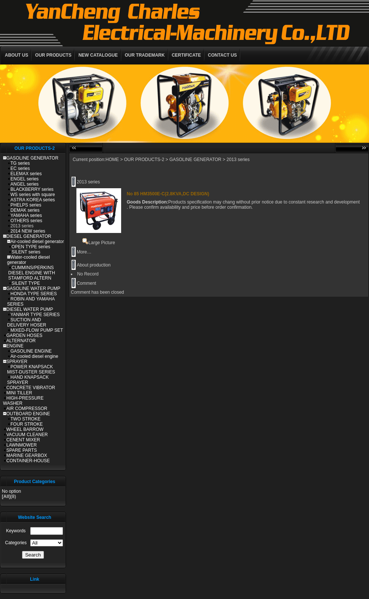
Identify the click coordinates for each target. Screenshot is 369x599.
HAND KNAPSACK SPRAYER (28, 380)
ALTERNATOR (21, 340)
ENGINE (14, 346)
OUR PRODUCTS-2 (144, 159)
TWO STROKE (25, 419)
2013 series (22, 225)
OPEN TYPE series (31, 246)
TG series (20, 163)
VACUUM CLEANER (27, 434)
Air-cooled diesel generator (37, 241)
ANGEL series (24, 184)
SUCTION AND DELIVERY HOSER (26, 322)
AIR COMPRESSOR (26, 408)
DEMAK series (25, 210)
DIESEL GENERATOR (28, 236)
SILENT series (26, 252)
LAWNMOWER (21, 445)
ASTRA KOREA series (32, 199)
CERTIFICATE (186, 55)
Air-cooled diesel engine (34, 356)
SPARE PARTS (21, 450)
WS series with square (32, 194)
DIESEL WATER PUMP (29, 309)
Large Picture (98, 242)
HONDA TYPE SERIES (33, 293)
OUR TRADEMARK (145, 55)
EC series (20, 168)
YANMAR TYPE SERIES (35, 314)
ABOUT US (16, 55)
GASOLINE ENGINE (31, 351)
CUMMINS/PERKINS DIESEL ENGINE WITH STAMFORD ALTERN (31, 273)
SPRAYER (16, 361)
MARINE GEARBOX (26, 455)
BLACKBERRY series (32, 189)
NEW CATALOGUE (98, 55)
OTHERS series (26, 220)
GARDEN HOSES (24, 335)
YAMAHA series (26, 215)
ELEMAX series (26, 173)
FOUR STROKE (26, 424)
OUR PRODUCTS (53, 55)
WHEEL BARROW (25, 429)
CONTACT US (222, 55)
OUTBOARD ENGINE (28, 413)
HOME (112, 159)
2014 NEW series (27, 231)
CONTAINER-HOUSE (28, 460)
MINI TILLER (19, 392)
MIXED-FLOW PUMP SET (36, 330)
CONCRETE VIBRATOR (30, 387)
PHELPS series (25, 205)
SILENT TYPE (26, 283)
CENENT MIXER (23, 439)
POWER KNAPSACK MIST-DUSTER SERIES (31, 369)
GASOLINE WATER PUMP (33, 288)
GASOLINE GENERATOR (32, 158)
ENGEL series (24, 179)
